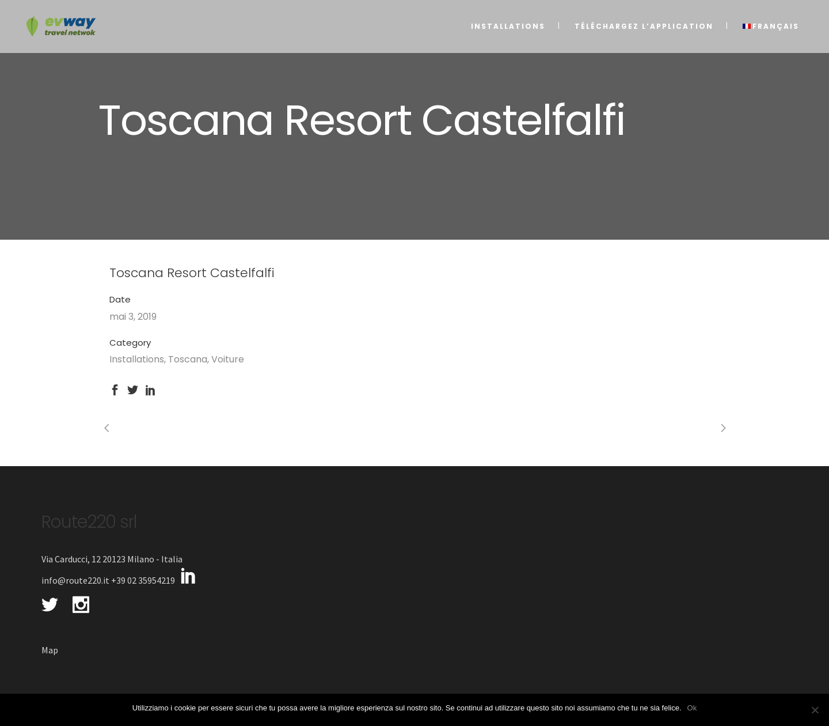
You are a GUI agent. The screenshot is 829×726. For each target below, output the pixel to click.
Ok (692, 708)
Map (49, 650)
